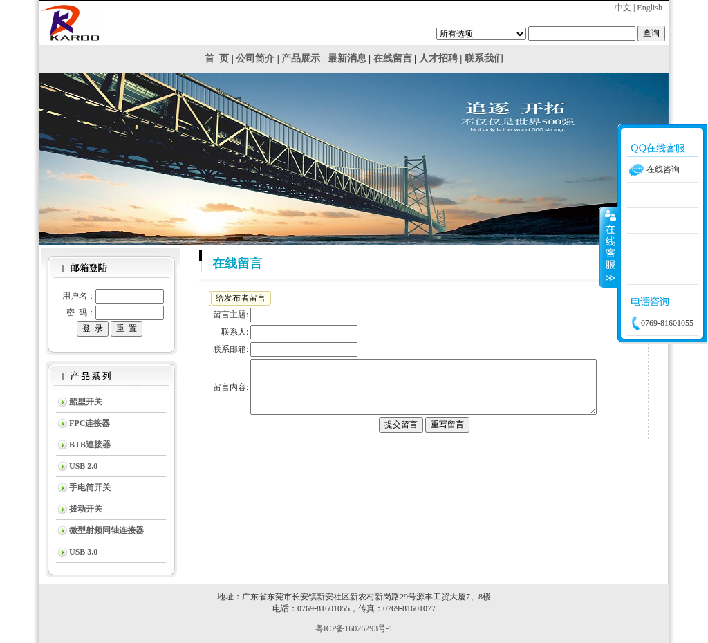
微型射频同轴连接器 (106, 530)
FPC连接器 (89, 423)
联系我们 (484, 58)
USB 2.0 (83, 466)
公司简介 (255, 58)
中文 (623, 7)
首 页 (217, 58)
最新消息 (347, 58)
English (649, 7)
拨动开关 (85, 509)
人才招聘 (438, 58)
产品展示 (300, 58)
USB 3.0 (83, 552)
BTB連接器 (90, 444)
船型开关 (85, 402)
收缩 (609, 247)
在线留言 (392, 58)
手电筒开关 (90, 487)
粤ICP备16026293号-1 (354, 628)
